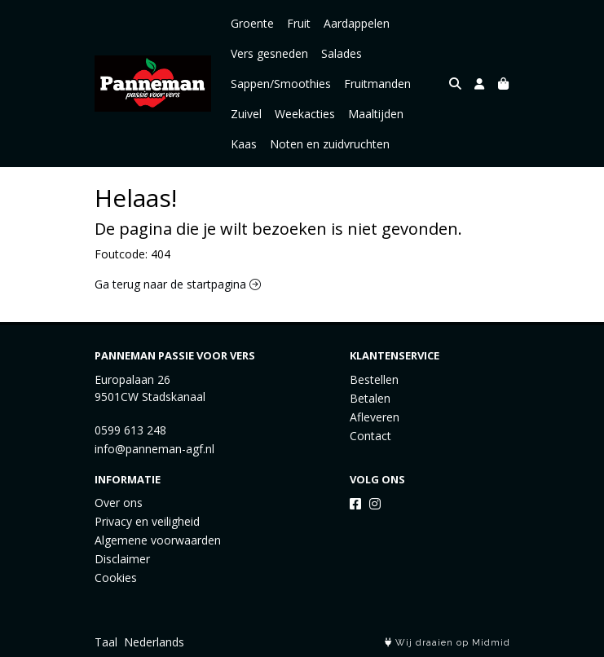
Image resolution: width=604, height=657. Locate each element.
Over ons (119, 502)
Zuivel (246, 113)
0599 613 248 (130, 430)
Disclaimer (122, 559)
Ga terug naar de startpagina (178, 284)
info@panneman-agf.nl (154, 448)
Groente (252, 23)
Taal (106, 642)
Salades (341, 53)
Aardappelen (357, 23)
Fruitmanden (377, 83)
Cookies (116, 577)
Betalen (370, 398)
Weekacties (305, 113)
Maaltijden (375, 113)
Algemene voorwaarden (158, 540)
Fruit (299, 23)
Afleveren (374, 417)
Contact (370, 435)
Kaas (244, 144)
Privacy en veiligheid (147, 521)
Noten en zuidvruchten (330, 144)
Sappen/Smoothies (281, 83)
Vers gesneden (269, 53)
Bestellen (374, 379)
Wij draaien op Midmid (447, 642)
